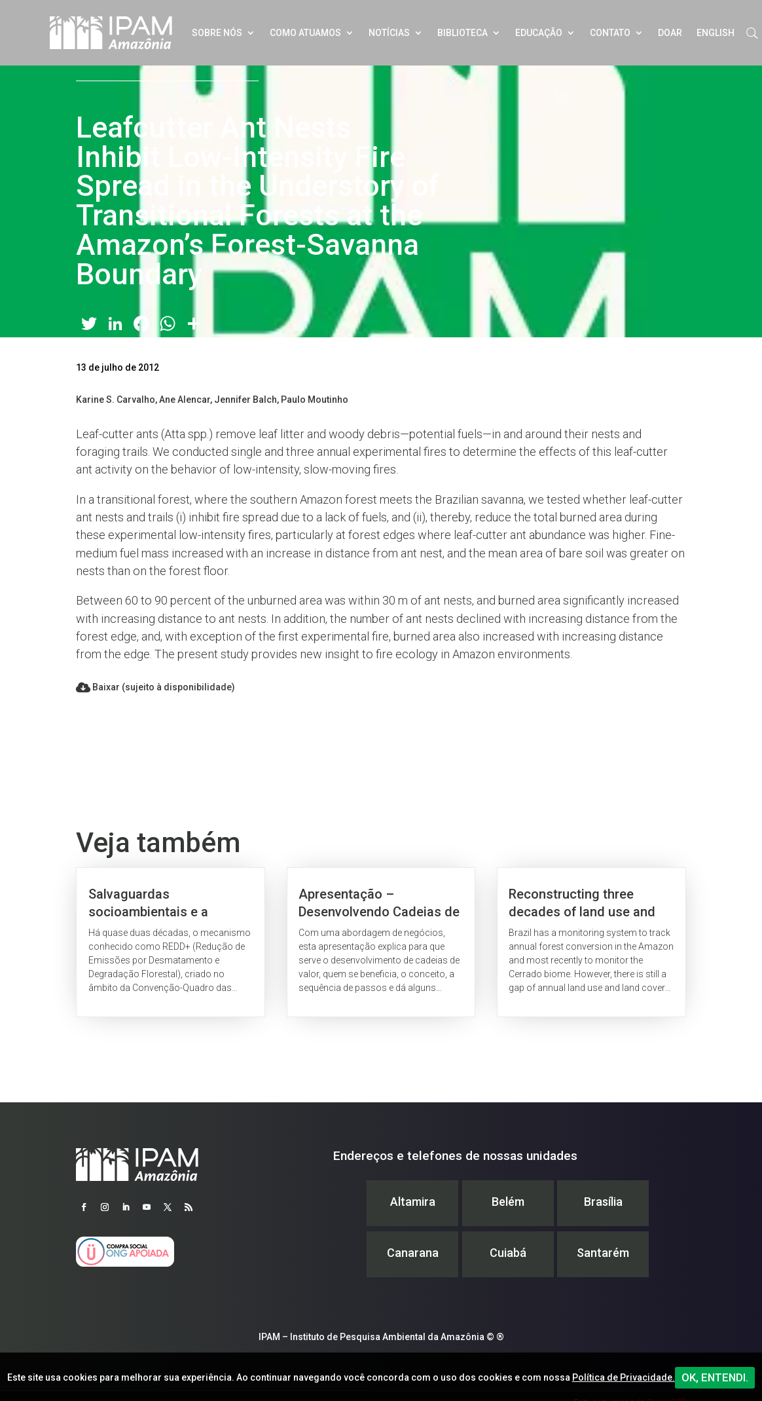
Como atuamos (305, 33)
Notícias (389, 33)
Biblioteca (462, 33)
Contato (610, 33)
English (716, 33)
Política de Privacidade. (623, 1377)
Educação (538, 33)
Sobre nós (217, 33)
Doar (670, 33)
